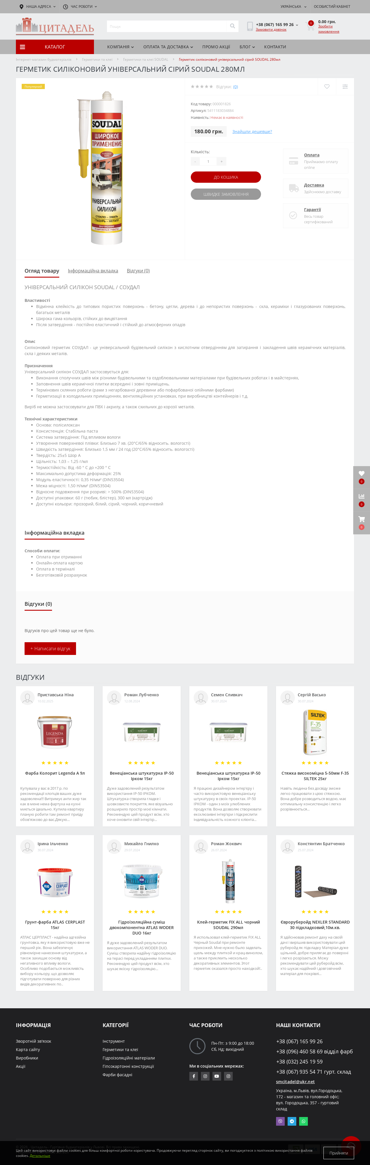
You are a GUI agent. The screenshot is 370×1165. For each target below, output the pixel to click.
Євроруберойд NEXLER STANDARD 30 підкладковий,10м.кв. (315, 924)
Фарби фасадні (117, 1074)
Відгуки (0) (138, 270)
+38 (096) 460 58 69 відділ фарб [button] (314, 1051)
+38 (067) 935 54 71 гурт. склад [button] (313, 1071)
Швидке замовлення (226, 194)
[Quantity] (208, 161)
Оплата (311, 155)
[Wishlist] (327, 86)
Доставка (314, 185)
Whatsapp (303, 1121)
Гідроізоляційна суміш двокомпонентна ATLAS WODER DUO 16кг (142, 927)
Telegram (292, 1121)
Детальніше (40, 1155)
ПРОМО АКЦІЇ (216, 46)
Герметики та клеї (97, 59)
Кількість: (200, 151)
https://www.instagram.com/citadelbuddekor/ (228, 1076)
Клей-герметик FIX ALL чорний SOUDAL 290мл (228, 924)
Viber (280, 1121)
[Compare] (345, 86)
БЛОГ (247, 46)
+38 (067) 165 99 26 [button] (299, 1041)
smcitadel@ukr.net (295, 1081)
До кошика (226, 177)
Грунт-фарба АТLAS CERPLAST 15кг (55, 924)
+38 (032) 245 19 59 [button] (299, 1061)
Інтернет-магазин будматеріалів (43, 59)
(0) (235, 86)
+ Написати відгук (50, 648)
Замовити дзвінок (271, 29)
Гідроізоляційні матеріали (129, 1058)
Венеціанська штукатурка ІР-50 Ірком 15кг (142, 775)
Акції (20, 1066)
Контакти (275, 46)
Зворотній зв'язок (33, 1041)
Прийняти (339, 1153)
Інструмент (114, 1041)
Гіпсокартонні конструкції (128, 1066)
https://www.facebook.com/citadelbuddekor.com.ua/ (194, 1076)
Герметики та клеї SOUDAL (145, 59)
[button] (361, 523)
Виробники (27, 1058)
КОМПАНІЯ (120, 46)
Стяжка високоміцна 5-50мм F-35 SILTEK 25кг (315, 775)
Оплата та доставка (168, 46)
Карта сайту (28, 1049)
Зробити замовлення (328, 29)
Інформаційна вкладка (93, 270)
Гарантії (312, 209)
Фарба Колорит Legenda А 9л (55, 773)
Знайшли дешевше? (252, 131)
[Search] (232, 26)
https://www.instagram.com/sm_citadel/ (205, 1076)
